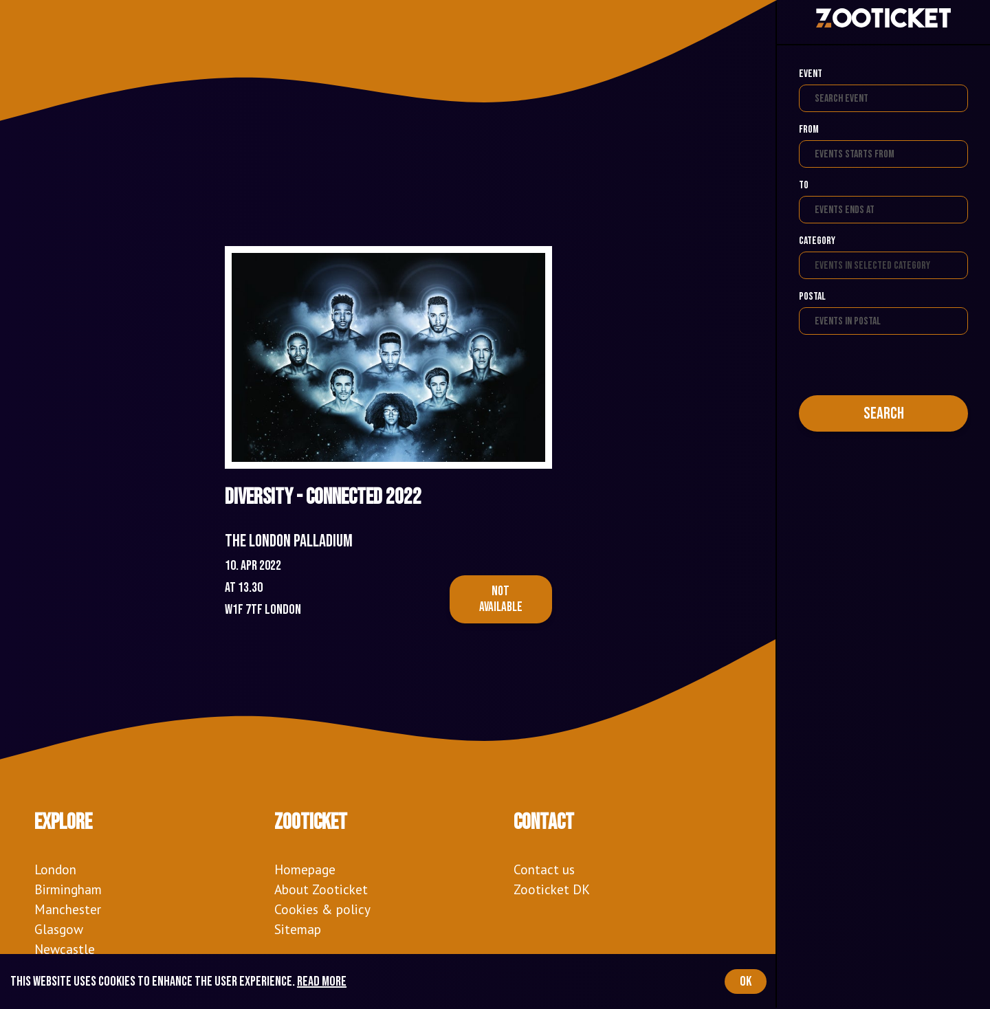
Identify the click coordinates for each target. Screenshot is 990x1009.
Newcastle (64, 948)
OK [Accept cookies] (745, 981)
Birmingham (68, 889)
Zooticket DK (552, 889)
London (55, 869)
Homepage (305, 869)
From (809, 129)
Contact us (544, 869)
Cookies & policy (322, 909)
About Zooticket (321, 889)
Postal (812, 296)
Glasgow (58, 929)
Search (884, 413)
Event (810, 73)
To (803, 185)
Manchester (67, 909)
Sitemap (297, 929)
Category (817, 240)
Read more (321, 981)
